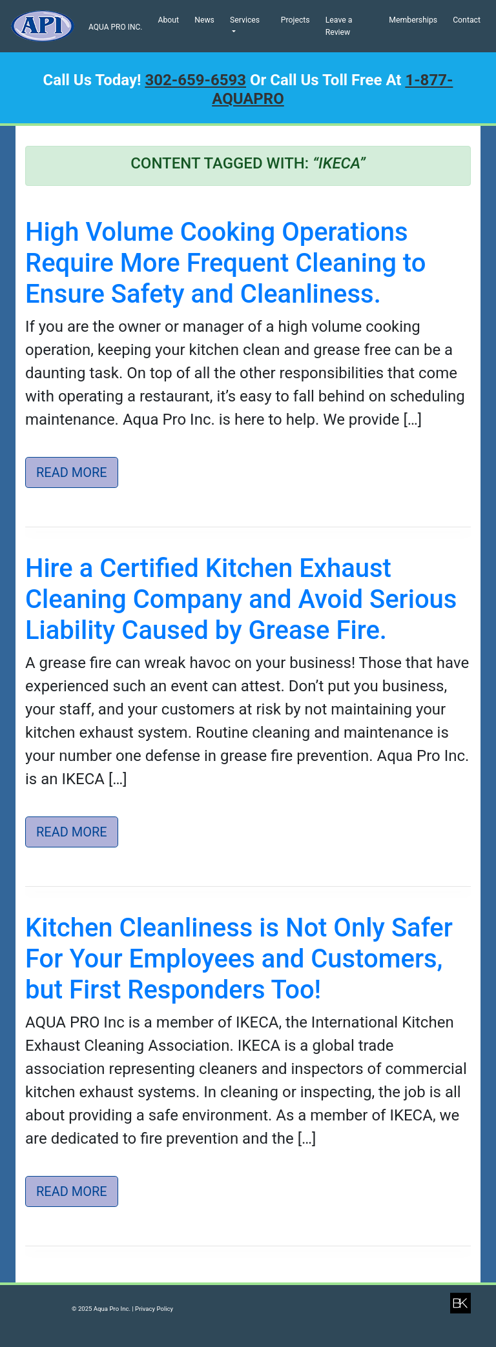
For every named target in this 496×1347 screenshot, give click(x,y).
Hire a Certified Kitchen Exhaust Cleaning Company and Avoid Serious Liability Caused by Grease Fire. (241, 599)
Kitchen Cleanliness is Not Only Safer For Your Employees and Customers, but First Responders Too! (239, 959)
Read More (71, 472)
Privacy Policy (154, 1308)
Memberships (413, 20)
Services (245, 20)
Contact (466, 20)
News (204, 20)
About (168, 20)
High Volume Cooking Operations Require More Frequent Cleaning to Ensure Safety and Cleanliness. (225, 263)
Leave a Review (339, 25)
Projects (295, 20)
